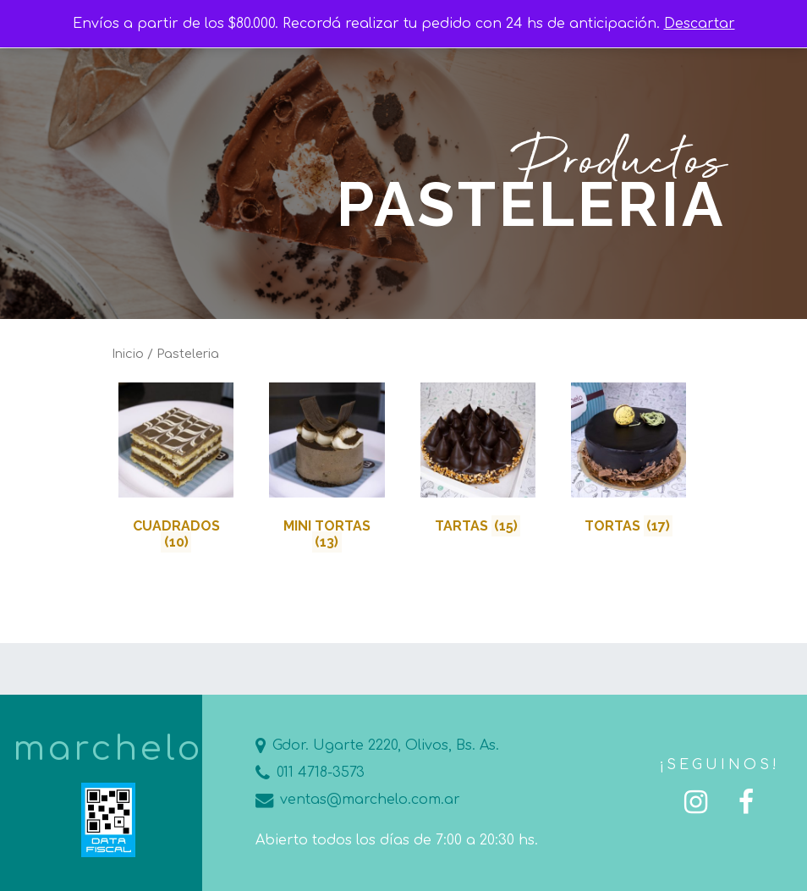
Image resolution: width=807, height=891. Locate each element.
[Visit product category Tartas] (477, 461)
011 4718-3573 (310, 772)
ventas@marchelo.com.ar (357, 799)
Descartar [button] (699, 23)
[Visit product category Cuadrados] (175, 470)
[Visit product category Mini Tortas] (326, 470)
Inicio (128, 353)
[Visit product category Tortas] (628, 461)
